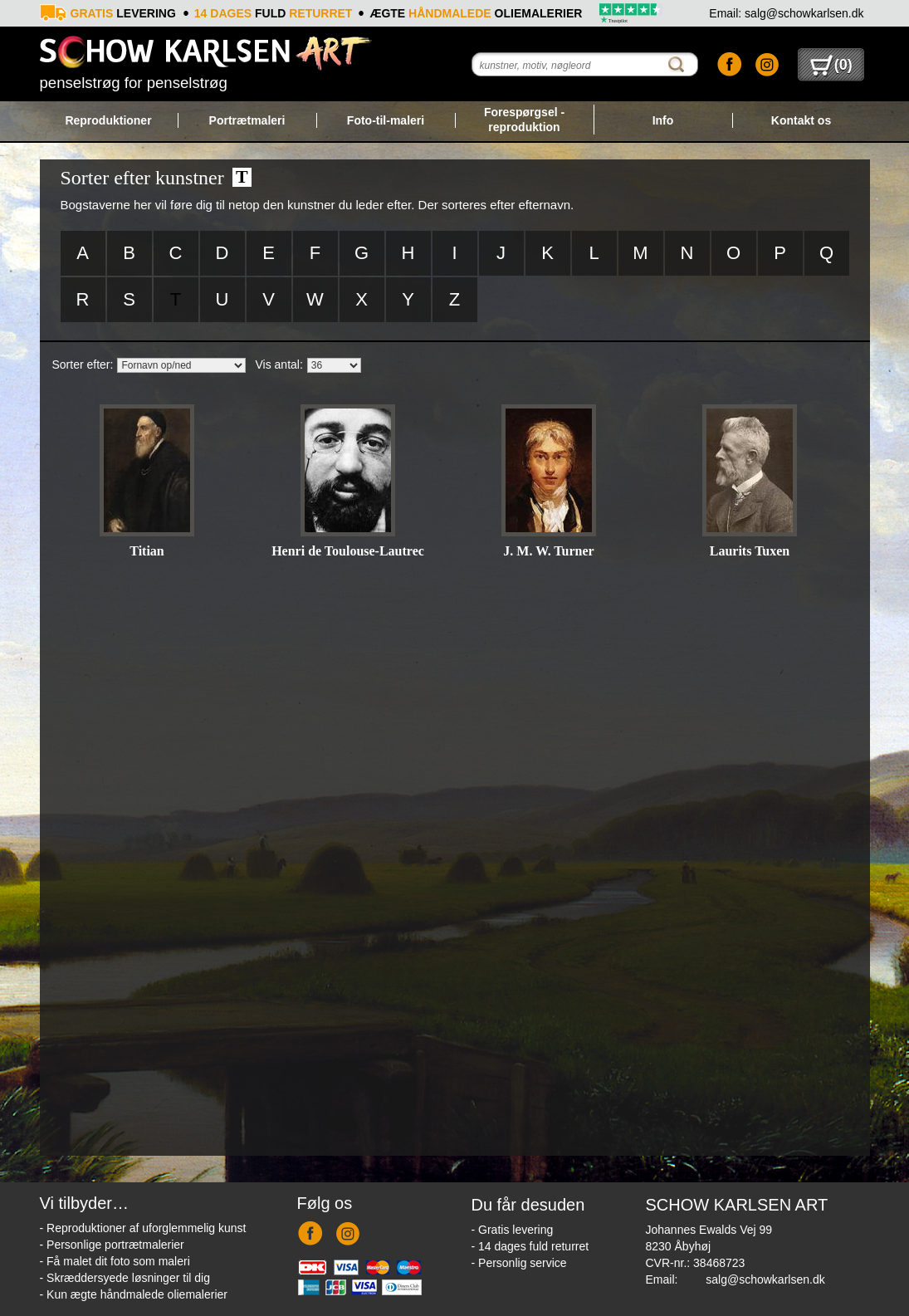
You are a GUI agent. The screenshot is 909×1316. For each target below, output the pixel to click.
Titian (147, 551)
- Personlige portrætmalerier (112, 1244)
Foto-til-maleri (385, 120)
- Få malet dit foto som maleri (115, 1261)
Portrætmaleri (247, 120)
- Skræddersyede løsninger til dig (125, 1277)
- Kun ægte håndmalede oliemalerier (133, 1294)
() (831, 64)
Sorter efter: (83, 364)
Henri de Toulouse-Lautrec (347, 551)
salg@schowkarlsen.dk (765, 1279)
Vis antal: (279, 364)
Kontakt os (801, 120)
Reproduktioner (108, 120)
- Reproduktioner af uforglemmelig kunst (143, 1228)
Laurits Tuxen (749, 551)
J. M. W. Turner (548, 551)
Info (663, 120)
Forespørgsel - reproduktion (524, 119)
